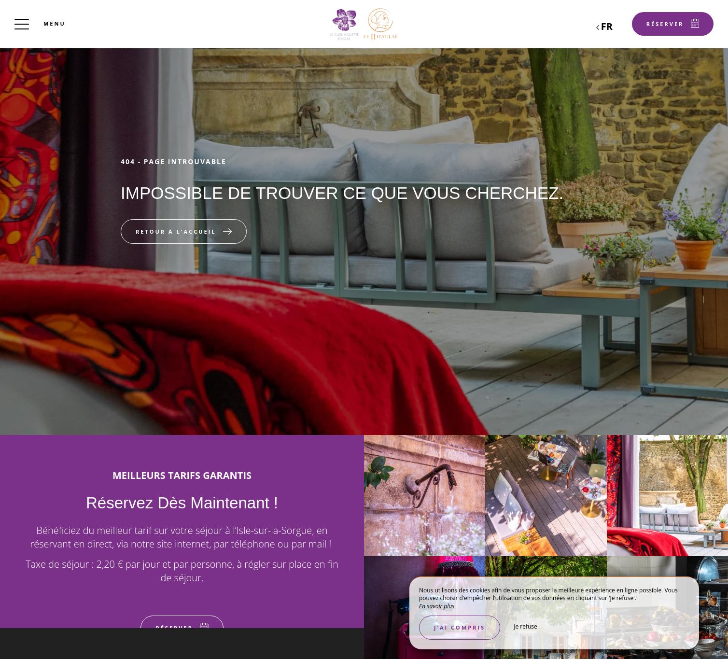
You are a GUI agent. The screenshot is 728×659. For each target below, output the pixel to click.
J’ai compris (459, 627)
